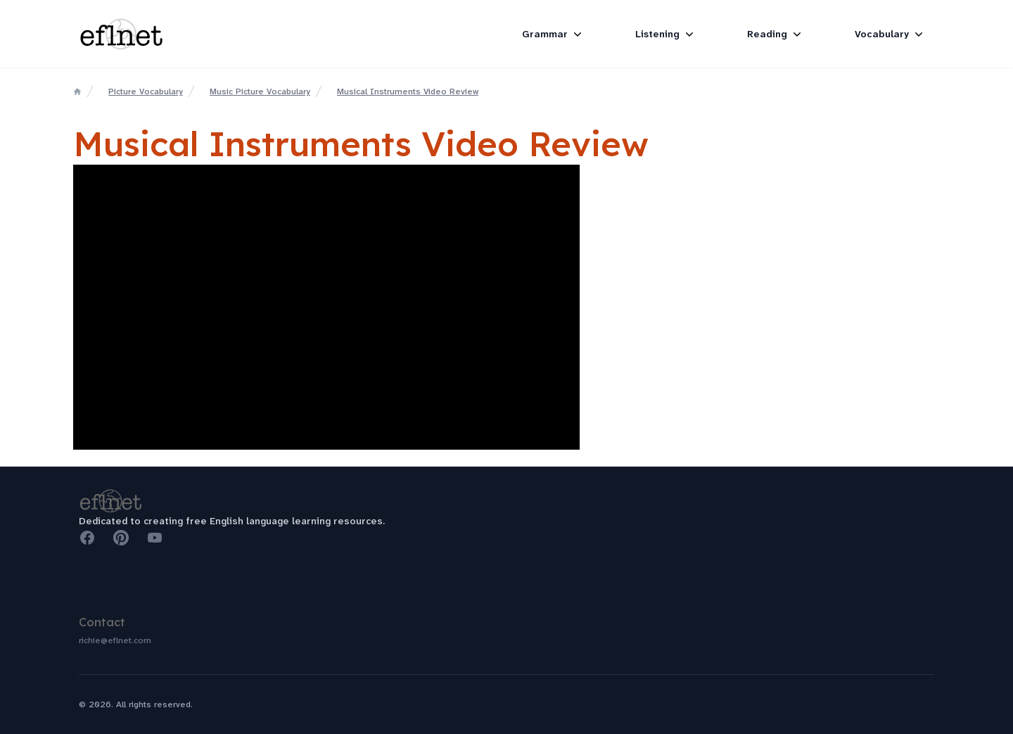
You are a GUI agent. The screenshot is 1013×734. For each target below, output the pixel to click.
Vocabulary (890, 34)
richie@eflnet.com (115, 640)
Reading (775, 34)
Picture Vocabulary (145, 91)
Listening (665, 34)
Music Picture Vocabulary (260, 91)
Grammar (553, 34)
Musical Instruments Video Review (407, 91)
